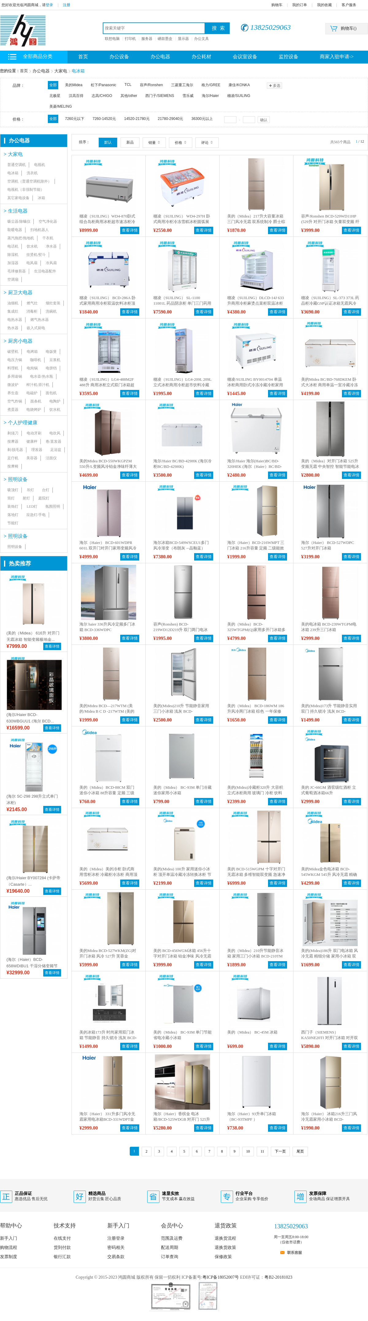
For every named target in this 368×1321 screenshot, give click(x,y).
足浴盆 (55, 450)
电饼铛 (51, 368)
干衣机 (47, 238)
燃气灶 (32, 303)
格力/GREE (210, 85)
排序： (84, 142)
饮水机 (32, 246)
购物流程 (8, 1247)
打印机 (130, 39)
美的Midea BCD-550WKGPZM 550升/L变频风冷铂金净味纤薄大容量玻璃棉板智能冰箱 (108, 466)
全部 (53, 85)
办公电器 (160, 56)
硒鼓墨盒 (165, 39)
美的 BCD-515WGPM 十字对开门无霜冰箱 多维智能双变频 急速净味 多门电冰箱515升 (256, 874)
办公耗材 (201, 56)
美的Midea (73, 85)
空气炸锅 (14, 401)
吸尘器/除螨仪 (18, 221)
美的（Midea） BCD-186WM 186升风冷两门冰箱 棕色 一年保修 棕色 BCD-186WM (255, 711)
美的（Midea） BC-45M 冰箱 (252, 1032)
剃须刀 (12, 433)
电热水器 (14, 320)
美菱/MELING (60, 106)
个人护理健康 (20, 422)
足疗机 (12, 458)
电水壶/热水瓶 (41, 376)
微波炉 (12, 385)
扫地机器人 (39, 230)
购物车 (276, 5)
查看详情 (52, 646)
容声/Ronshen (151, 85)
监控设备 (288, 56)
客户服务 (349, 5)
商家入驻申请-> (337, 56)
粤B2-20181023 (278, 1277)
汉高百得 (76, 96)
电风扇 (31, 263)
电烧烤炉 (33, 409)
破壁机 (12, 351)
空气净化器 (48, 221)
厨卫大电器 (18, 292)
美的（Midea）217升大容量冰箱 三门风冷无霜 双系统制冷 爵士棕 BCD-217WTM (256, 221)
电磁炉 (31, 393)
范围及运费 (171, 1238)
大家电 (60, 71)
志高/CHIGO (102, 96)
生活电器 (16, 211)
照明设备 (16, 479)
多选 (274, 85)
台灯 (45, 490)
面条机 (35, 401)
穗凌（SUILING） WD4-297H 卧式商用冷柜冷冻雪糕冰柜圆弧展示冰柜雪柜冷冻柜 (181, 221)
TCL (128, 85)
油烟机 (12, 303)
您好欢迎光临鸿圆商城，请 (24, 5)
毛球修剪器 (16, 271)
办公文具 (201, 39)
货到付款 (62, 1247)
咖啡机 (35, 360)
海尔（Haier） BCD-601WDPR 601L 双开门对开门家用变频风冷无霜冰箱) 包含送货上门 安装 (107, 548)
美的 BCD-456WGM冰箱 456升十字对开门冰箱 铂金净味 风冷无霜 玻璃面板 (182, 956)
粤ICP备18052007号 (220, 1277)
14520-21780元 (137, 119)
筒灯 (11, 498)
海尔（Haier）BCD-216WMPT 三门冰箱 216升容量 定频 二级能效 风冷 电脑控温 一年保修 (255, 548)
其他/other (129, 96)
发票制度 (8, 1256)
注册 (66, 5)
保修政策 (223, 1256)
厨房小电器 (18, 341)
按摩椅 (12, 466)
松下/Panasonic (103, 85)
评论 (207, 143)
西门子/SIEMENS (159, 96)
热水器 (12, 328)
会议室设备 (245, 56)
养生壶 (12, 393)
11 (262, 1151)
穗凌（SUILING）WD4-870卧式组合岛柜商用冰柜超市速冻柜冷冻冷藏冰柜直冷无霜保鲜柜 (107, 221)
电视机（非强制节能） (25, 189)
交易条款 (116, 1256)
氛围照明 (52, 506)
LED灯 (32, 506)
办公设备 (119, 56)
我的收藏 (324, 5)
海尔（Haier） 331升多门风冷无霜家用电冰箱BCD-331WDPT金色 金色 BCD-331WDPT (107, 1119)
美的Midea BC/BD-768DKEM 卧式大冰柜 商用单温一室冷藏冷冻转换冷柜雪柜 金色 (329, 385)
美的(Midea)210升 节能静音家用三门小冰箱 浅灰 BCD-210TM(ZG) (181, 711)
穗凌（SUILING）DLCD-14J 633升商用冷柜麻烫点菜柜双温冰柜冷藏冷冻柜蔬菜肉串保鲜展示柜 (255, 303)
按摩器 (12, 441)
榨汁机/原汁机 (37, 385)
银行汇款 (62, 1256)
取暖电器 (14, 230)
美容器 (31, 458)
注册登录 (116, 1238)
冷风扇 (51, 263)
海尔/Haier (210, 96)
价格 (180, 143)
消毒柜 (31, 311)
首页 (24, 70)
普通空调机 (16, 165)
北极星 (54, 96)
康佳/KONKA (239, 85)
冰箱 (41, 198)
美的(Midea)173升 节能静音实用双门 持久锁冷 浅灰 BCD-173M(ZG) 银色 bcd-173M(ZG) (329, 711)
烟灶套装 (53, 303)
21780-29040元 (170, 119)
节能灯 (12, 523)
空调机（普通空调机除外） (29, 181)
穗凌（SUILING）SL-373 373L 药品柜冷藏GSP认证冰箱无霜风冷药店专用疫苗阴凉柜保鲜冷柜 (330, 303)
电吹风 (54, 433)
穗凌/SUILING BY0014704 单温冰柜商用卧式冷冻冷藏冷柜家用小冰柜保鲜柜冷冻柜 (255, 385)
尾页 (300, 1151)
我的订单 (299, 5)
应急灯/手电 (36, 515)
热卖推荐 (20, 563)
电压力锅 (14, 360)
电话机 (12, 246)
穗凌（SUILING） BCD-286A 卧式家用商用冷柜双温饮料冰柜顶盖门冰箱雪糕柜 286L (107, 303)
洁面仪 (51, 458)
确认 (263, 120)
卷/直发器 (53, 441)
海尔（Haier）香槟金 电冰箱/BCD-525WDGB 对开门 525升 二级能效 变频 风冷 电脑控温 (181, 1119)
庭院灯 (43, 498)
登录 (49, 5)
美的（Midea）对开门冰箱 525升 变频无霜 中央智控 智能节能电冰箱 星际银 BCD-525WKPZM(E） (330, 466)
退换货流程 (225, 1238)
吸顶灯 (12, 490)
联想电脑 (112, 39)
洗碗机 (51, 311)
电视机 (39, 165)
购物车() (348, 28)
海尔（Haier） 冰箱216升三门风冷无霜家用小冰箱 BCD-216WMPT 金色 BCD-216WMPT (329, 1119)
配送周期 (169, 1247)
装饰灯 (12, 506)
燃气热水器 (39, 320)
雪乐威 (188, 96)
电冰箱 (78, 71)
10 (248, 1151)
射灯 (26, 498)
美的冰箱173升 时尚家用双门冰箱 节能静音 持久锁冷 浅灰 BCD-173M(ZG (108, 1038)
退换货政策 (225, 1247)
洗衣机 (32, 173)
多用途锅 (14, 376)
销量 (154, 143)
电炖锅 (32, 368)
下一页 (280, 1151)
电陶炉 (54, 401)
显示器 (183, 39)
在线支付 (62, 1238)
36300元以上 (202, 119)
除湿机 (12, 254)
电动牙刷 (34, 433)
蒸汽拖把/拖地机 (20, 238)
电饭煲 (51, 351)
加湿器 (12, 263)
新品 (130, 142)
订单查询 (169, 1256)
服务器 (146, 39)
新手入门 (8, 1238)
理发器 (36, 450)
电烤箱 (32, 351)
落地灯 (12, 515)
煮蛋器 (12, 409)
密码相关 (116, 1247)
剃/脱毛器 (15, 450)
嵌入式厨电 (36, 328)
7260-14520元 (104, 119)
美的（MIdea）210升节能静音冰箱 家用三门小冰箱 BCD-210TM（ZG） (255, 956)
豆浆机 (54, 360)
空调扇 (12, 279)
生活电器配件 (45, 271)
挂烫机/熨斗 (36, 254)
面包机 (51, 393)
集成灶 (12, 311)
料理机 (12, 368)
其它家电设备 (18, 198)
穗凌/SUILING (238, 96)
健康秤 (31, 441)
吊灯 (30, 490)
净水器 (51, 246)
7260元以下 (74, 119)
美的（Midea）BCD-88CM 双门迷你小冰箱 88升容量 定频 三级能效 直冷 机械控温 (106, 793)
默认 (108, 142)
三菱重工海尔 (182, 85)
